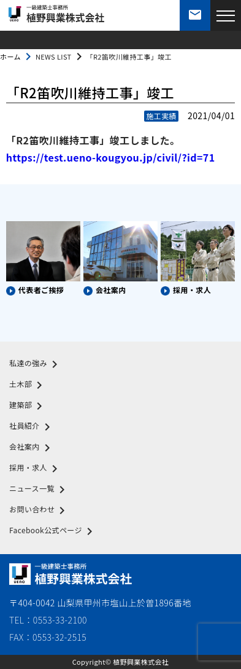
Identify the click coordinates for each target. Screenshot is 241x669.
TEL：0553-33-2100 (48, 620)
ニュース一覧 (39, 489)
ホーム (10, 56)
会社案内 (32, 447)
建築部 (28, 406)
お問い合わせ (39, 510)
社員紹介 (32, 427)
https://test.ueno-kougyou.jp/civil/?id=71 (110, 157)
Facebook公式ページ (53, 531)
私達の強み (35, 364)
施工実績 (161, 116)
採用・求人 (35, 468)
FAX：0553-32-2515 (47, 637)
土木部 (28, 385)
